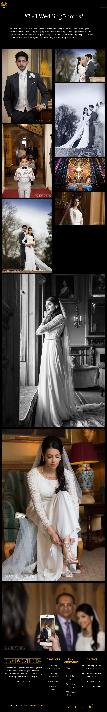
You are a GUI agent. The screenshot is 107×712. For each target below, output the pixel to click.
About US (25, 681)
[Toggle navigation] (103, 5)
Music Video (53, 681)
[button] (68, 706)
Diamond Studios (36, 705)
